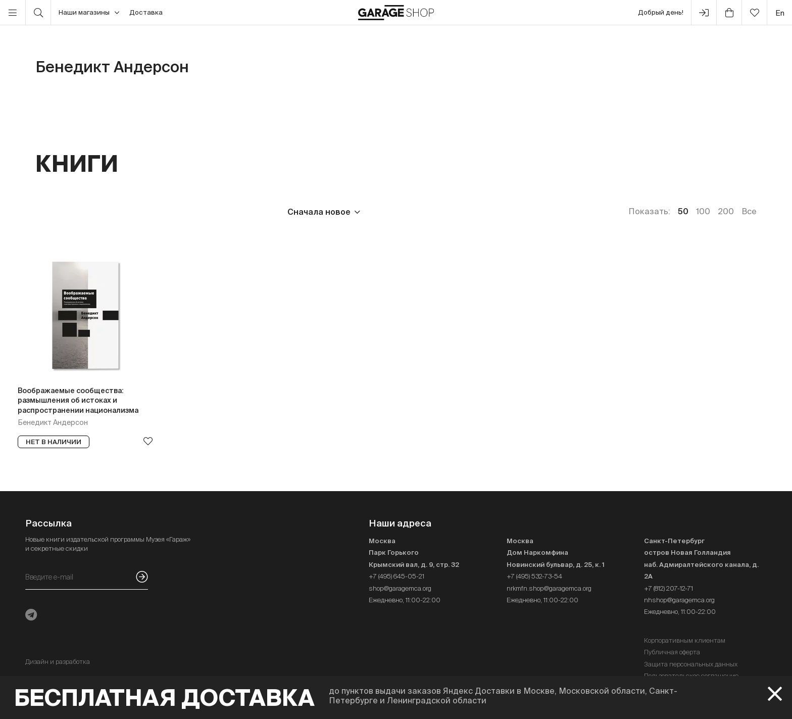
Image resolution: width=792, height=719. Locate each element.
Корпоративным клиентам (684, 640)
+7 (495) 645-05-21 (396, 576)
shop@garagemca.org (400, 588)
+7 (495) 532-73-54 (534, 576)
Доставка (146, 12)
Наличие (241, 211)
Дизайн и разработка (57, 661)
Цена (46, 211)
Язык (184, 211)
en (779, 13)
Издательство (115, 211)
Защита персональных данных (690, 664)
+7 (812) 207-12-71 (668, 588)
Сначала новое (319, 211)
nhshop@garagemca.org (679, 600)
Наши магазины (89, 12)
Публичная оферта (672, 652)
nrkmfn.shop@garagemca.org (549, 588)
